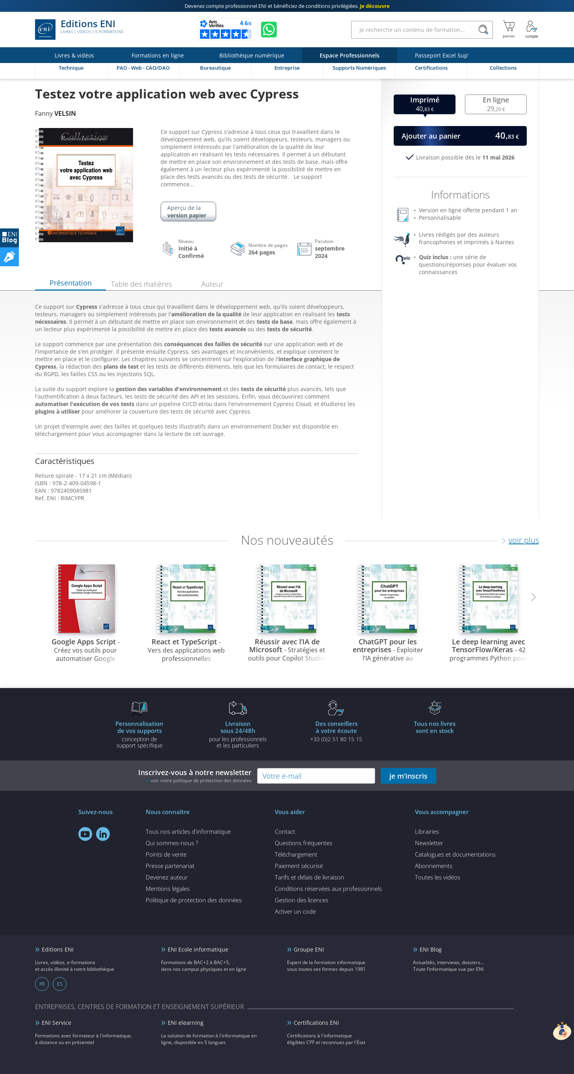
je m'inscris (408, 776)
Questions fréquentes (303, 843)
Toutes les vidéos (437, 877)
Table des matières (141, 284)
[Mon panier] (509, 29)
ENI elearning (186, 1022)
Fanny (55, 113)
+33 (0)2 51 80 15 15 (336, 731)
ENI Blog (431, 949)
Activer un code (295, 911)
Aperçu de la (188, 211)
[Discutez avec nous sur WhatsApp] (269, 29)
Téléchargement (296, 854)
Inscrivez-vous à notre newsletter (195, 776)
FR (41, 984)
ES (60, 984)
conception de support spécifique (139, 734)
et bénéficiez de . (287, 5)
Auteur (212, 284)
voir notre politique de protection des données (201, 780)
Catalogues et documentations (455, 854)
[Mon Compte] (532, 29)
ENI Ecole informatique (198, 949)
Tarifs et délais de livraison (309, 877)
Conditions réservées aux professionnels (328, 888)
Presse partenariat (170, 866)
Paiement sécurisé (299, 866)
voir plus (524, 540)
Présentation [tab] (71, 283)
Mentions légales (168, 888)
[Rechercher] (483, 30)
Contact (285, 831)
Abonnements (433, 866)
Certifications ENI (316, 1022)
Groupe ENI (309, 949)
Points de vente (166, 854)
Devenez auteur (167, 877)
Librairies (427, 831)
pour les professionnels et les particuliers (237, 734)
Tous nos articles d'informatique (188, 831)
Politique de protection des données (194, 900)
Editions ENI (79, 29)
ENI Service (56, 1022)
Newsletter (429, 843)
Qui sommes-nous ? (172, 843)
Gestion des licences (301, 900)
